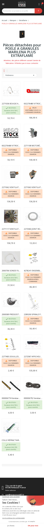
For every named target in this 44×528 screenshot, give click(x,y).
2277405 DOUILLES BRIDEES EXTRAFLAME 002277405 (11, 356)
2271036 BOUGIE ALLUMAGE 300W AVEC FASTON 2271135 (11, 103)
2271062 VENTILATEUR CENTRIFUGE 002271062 (11, 187)
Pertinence (20, 75)
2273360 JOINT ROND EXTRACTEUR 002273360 (33, 229)
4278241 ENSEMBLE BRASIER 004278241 (33, 270)
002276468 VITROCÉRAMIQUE (11, 145)
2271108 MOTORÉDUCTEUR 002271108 (33, 145)
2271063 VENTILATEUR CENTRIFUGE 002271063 (33, 187)
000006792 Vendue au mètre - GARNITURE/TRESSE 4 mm (33, 398)
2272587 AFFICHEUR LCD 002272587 (33, 356)
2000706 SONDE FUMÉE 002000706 (11, 270)
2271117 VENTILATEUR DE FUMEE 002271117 (11, 229)
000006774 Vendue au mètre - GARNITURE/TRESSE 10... (11, 398)
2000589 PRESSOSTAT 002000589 (11, 314)
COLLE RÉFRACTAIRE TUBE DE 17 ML (11, 440)
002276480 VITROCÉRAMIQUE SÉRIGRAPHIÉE (33, 103)
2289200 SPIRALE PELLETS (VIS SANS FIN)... (33, 314)
